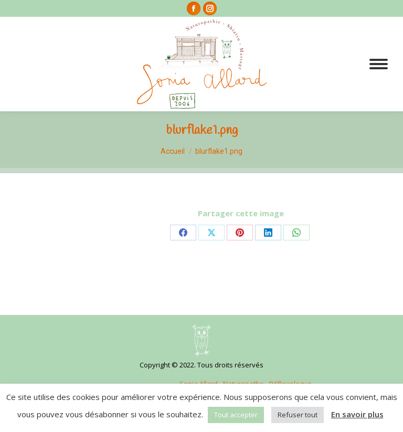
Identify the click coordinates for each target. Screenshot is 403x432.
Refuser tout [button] (297, 414)
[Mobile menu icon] (379, 64)
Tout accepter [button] (236, 414)
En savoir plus (357, 414)
